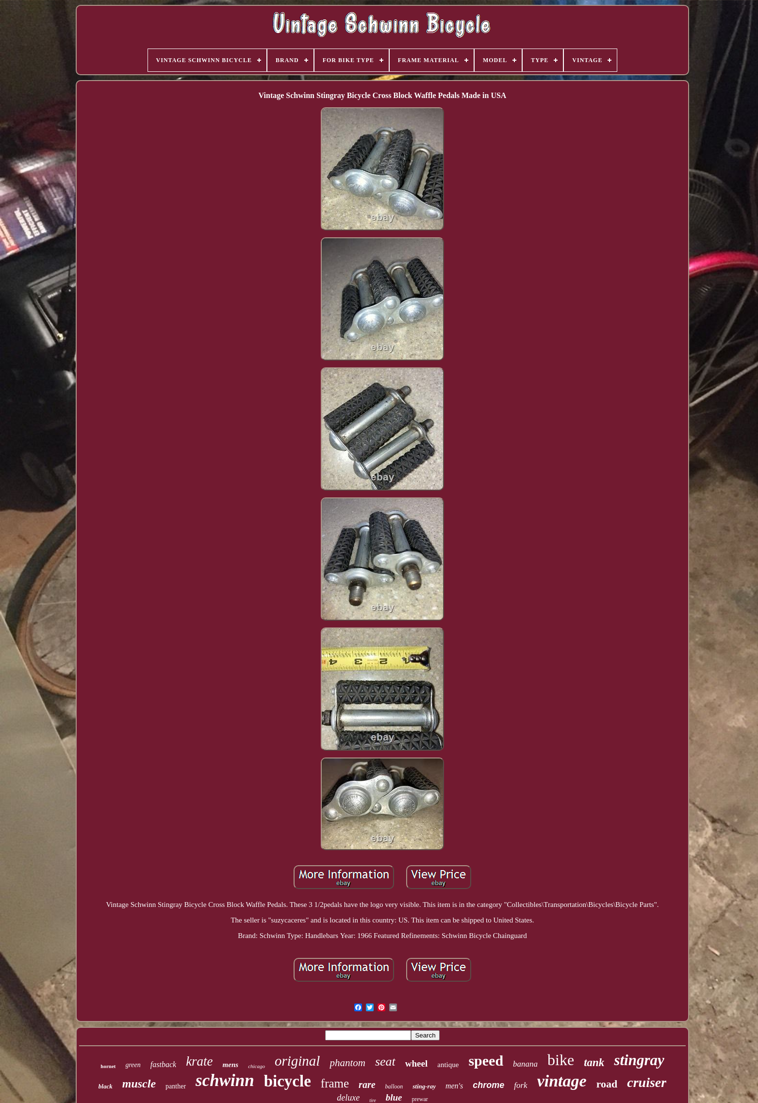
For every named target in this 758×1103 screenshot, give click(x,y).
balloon (394, 1086)
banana (525, 1064)
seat (385, 1061)
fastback (163, 1064)
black (106, 1086)
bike (560, 1060)
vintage (562, 1081)
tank (594, 1062)
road (607, 1084)
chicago (256, 1066)
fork (520, 1085)
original (297, 1061)
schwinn (225, 1080)
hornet (107, 1066)
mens (231, 1065)
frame (335, 1083)
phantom (347, 1063)
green (132, 1065)
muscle (139, 1083)
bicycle (287, 1081)
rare (367, 1084)
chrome (488, 1085)
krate (199, 1061)
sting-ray (424, 1086)
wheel (416, 1063)
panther (175, 1086)
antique (448, 1065)
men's (454, 1086)
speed (485, 1061)
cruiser (646, 1082)
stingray (639, 1060)
